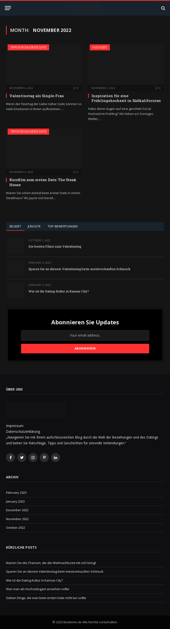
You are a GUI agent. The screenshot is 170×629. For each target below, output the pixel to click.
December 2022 (17, 510)
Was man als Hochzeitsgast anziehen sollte (37, 589)
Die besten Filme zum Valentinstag (54, 246)
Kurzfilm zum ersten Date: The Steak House (42, 182)
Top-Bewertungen (63, 226)
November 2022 (17, 519)
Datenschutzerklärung (23, 431)
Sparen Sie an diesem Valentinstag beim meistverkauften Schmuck (79, 269)
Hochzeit (100, 47)
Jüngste (34, 226)
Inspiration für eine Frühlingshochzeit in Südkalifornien (126, 98)
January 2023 (15, 501)
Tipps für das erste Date (28, 47)
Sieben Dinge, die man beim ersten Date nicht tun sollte (46, 598)
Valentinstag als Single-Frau (36, 95)
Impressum (14, 425)
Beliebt (15, 226)
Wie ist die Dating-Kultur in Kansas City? (58, 291)
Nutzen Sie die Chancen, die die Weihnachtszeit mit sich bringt (51, 563)
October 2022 (15, 527)
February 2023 (16, 492)
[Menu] (8, 8)
